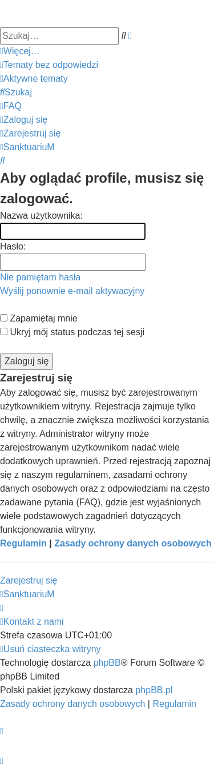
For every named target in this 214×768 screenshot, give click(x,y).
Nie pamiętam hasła (40, 277)
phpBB (107, 663)
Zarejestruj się (28, 580)
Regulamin (23, 543)
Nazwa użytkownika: (41, 215)
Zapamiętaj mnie (39, 318)
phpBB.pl (153, 690)
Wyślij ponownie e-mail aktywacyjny (72, 291)
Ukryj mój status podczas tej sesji (72, 332)
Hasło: (13, 246)
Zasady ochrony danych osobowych (133, 543)
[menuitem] (49, 65)
